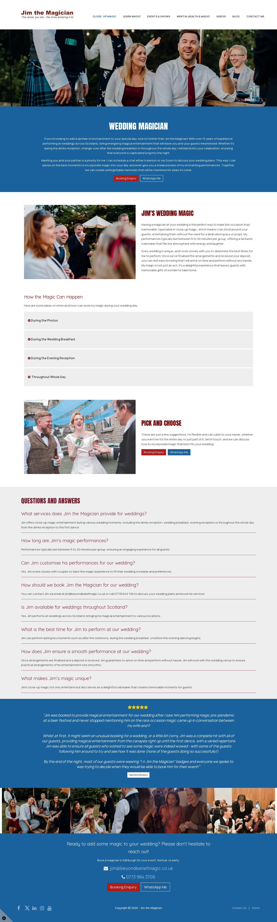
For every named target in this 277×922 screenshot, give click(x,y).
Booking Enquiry (126, 178)
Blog (236, 16)
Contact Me (255, 16)
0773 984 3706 (140, 877)
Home (256, 908)
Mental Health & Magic (193, 16)
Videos (221, 16)
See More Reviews (138, 774)
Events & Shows (158, 16)
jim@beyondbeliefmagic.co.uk (138, 868)
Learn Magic (132, 16)
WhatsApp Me (152, 178)
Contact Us (239, 908)
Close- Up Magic (104, 16)
